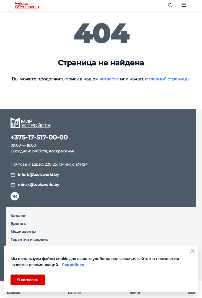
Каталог (18, 215)
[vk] (15, 196)
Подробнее (73, 264)
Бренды (19, 223)
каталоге (109, 78)
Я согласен (27, 279)
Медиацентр (23, 231)
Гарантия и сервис (29, 239)
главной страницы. (169, 78)
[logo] (27, 5)
